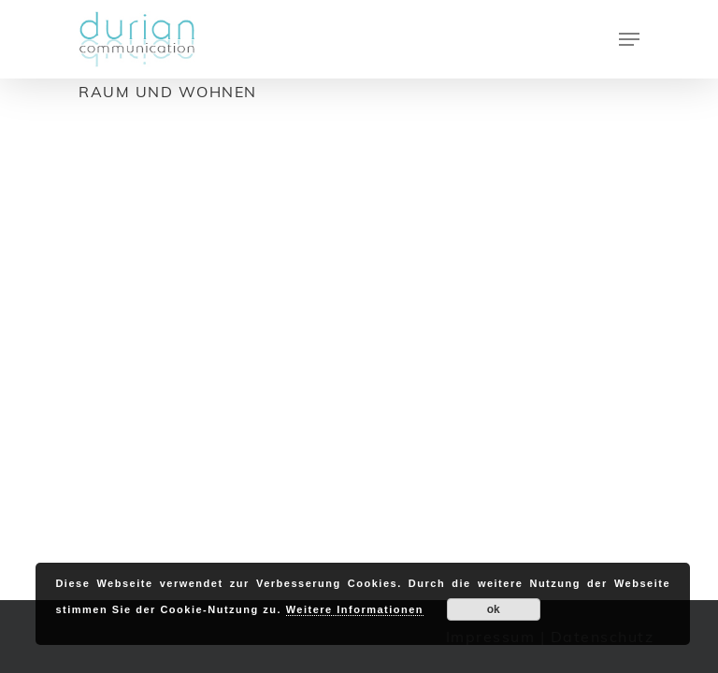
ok (493, 609)
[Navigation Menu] (629, 39)
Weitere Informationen (355, 609)
